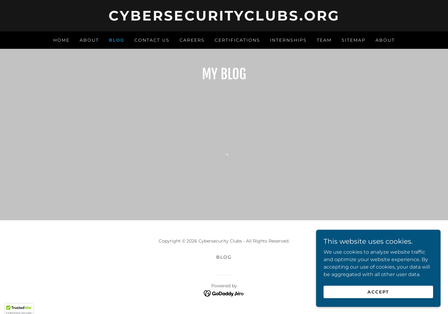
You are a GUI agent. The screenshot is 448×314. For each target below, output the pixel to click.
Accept (378, 291)
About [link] (89, 40)
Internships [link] (288, 40)
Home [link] (61, 40)
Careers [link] (192, 40)
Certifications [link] (237, 40)
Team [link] (324, 40)
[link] (224, 19)
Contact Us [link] (152, 40)
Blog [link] (116, 40)
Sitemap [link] (354, 40)
